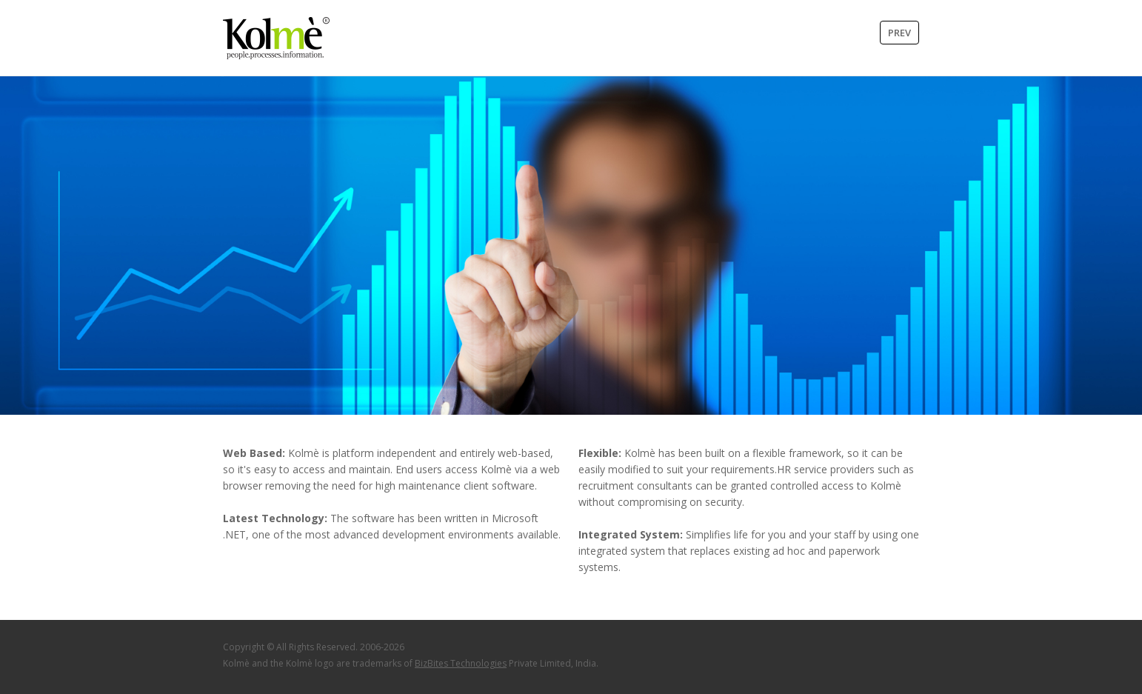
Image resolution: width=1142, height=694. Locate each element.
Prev (899, 32)
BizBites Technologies (461, 663)
